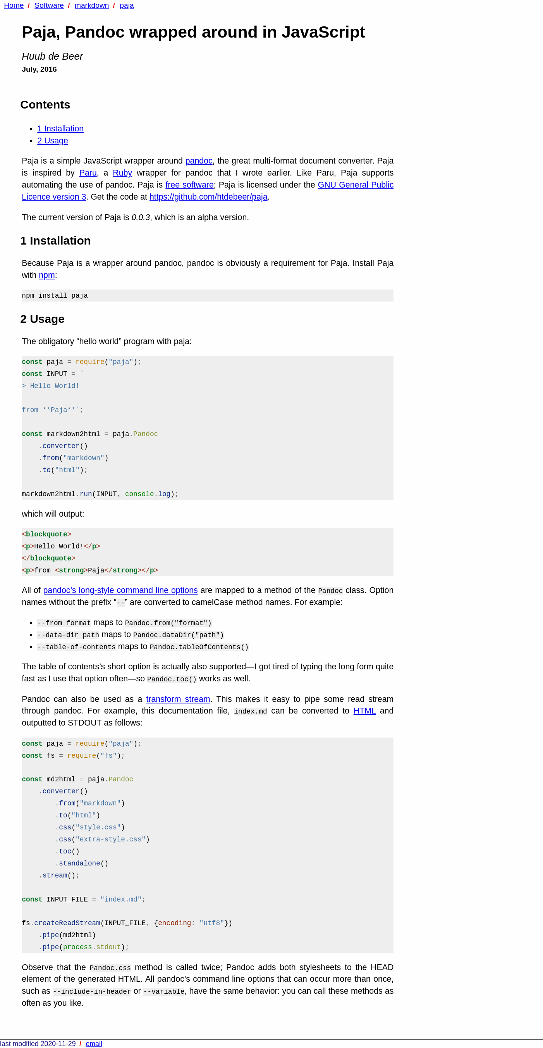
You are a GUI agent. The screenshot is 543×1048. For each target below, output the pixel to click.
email (94, 1044)
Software (49, 5)
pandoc (199, 160)
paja (127, 5)
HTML (365, 710)
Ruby (122, 173)
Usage (52, 140)
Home (14, 5)
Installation (60, 128)
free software (189, 185)
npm (47, 275)
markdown (92, 5)
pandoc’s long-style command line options (120, 590)
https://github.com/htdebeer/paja (208, 197)
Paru (88, 173)
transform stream (178, 699)
